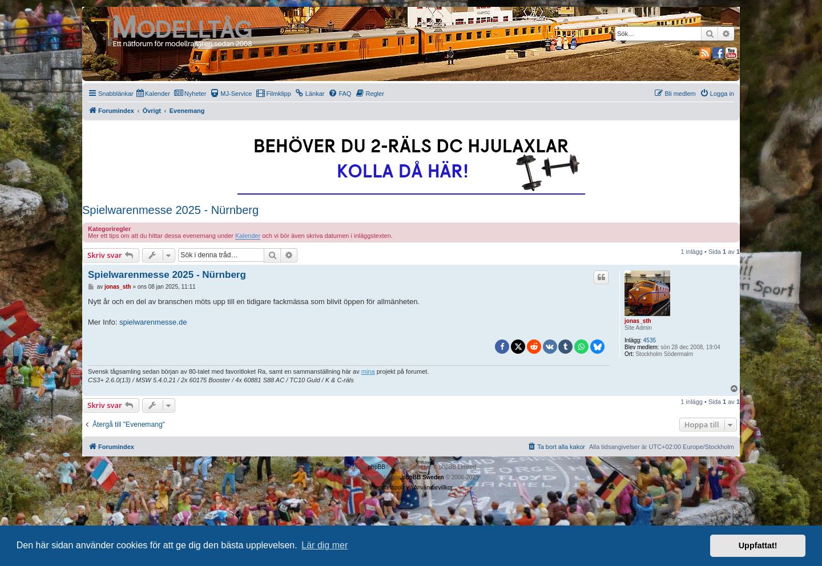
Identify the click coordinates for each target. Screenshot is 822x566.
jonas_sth (637, 321)
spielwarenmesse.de (153, 322)
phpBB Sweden (423, 477)
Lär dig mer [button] (324, 545)
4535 (649, 340)
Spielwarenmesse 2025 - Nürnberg (170, 210)
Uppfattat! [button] (758, 545)
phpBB (376, 467)
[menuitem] (153, 93)
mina (368, 371)
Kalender (247, 235)
